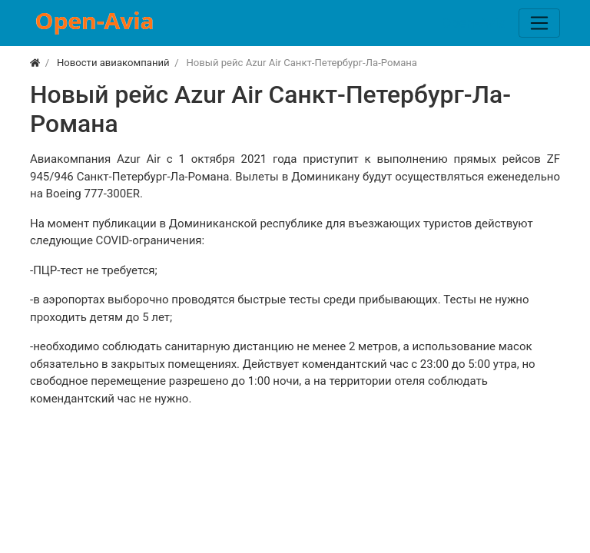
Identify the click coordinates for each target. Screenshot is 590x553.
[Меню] (539, 23)
